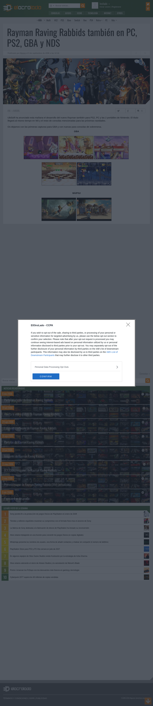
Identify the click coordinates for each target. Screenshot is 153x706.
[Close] (129, 325)
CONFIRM (47, 376)
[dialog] (76, 353)
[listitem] (76, 367)
